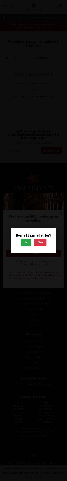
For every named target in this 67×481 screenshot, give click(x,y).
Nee (40, 242)
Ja (25, 242)
